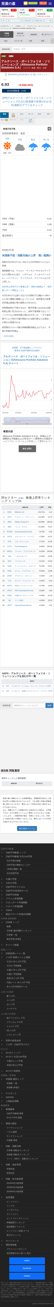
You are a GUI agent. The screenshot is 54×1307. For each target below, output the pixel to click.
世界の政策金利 (13, 1040)
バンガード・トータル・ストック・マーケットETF (31, 686)
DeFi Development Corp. (24, 591)
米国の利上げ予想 (15, 1065)
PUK (9, 542)
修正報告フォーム (27, 828)
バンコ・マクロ (21, 527)
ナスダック (11, 1093)
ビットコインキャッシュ (18, 1218)
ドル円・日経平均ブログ (18, 1044)
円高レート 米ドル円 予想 (18, 982)
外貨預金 (11, 1169)
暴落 (42, 41)
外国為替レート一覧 (15, 953)
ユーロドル (12, 1008)
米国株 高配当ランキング (18, 1154)
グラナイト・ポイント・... (25, 576)
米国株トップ (6, 34)
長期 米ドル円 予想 (15, 978)
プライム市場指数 (14, 898)
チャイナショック (15, 1136)
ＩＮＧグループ (21, 556)
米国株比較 (38, 20)
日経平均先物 (12, 894)
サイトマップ (12, 1241)
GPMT (9, 576)
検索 (49, 705)
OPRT (9, 605)
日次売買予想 (13, 873)
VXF (7, 691)
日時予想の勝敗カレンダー (19, 865)
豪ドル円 (11, 996)
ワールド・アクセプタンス (25, 551)
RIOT (10, 517)
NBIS (10, 522)
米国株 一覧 (12, 1083)
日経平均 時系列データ (17, 891)
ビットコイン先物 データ (18, 1231)
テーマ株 (48, 20)
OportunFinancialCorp (23, 605)
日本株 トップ (12, 922)
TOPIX (9, 910)
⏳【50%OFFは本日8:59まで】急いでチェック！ (27, 74)
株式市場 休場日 (14, 939)
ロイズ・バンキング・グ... (25, 581)
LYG (9, 581)
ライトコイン (13, 1214)
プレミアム (33, 3)
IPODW (10, 532)
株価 (4, 114)
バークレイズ (20, 561)
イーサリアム (13, 1210)
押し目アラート (47, 34)
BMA (10, 527)
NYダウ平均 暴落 (14, 1117)
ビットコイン (13, 1201)
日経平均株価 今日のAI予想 (19, 856)
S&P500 (10, 1097)
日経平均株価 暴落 (15, 1113)
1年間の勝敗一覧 (14, 869)
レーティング (15, 20)
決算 (30, 41)
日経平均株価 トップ (16, 852)
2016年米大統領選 (15, 1191)
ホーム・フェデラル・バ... (25, 571)
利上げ (4, 120)
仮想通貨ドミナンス (16, 1226)
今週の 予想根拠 (14, 974)
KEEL (9, 512)
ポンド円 (11, 1004)
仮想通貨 (10, 1197)
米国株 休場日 (13, 1087)
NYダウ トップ (13, 1053)
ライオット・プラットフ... (25, 517)
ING (9, 556)
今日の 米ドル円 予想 (16, 961)
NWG (9, 566)
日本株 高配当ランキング (18, 1150)
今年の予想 (11, 883)
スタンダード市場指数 (16, 902)
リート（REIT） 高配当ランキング (22, 1159)
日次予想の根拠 (14, 861)
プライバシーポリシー (17, 1249)
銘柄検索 (34, 34)
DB (9, 600)
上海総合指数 (12, 1101)
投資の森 (8, 3)
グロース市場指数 (14, 906)
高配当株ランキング (20, 34)
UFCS (9, 537)
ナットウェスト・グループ (25, 566)
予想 (13, 115)
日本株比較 (27, 20)
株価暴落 (10, 1109)
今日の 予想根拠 (14, 966)
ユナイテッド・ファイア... (25, 537)
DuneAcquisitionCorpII (23, 532)
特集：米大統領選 (14, 1179)
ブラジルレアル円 (15, 1022)
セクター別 (18, 41)
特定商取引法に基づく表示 (19, 1253)
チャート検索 (12, 945)
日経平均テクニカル (15, 887)
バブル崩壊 (12, 1132)
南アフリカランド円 (16, 1018)
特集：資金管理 (13, 1164)
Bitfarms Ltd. (19, 512)
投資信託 (11, 1173)
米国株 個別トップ (15, 1079)
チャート (13, 120)
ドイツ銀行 (19, 600)
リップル (11, 1206)
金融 (3, 56)
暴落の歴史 (11, 1123)
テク (21, 120)
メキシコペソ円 (14, 1034)
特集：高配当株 (13, 1146)
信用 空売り (30, 121)
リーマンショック (15, 1128)
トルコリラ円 (13, 1026)
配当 (6, 41)
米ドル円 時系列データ (17, 986)
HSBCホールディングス (24, 595)
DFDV (9, 591)
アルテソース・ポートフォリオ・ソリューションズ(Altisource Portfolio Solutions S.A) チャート (26, 360)
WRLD (9, 551)
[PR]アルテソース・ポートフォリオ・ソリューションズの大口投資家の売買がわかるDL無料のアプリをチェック (27, 102)
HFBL (9, 571)
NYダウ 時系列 (13, 1071)
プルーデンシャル (22, 542)
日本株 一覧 (12, 935)
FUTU (9, 546)
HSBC (9, 595)
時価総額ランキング (16, 1222)
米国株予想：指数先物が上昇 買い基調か (26, 255)
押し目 (43, 3)
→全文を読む (8, 336)
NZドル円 (11, 1030)
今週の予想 (11, 879)
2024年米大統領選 (15, 1183)
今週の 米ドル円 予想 (16, 970)
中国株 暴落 (12, 1140)
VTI (7, 686)
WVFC (9, 586)
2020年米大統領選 (15, 1187)
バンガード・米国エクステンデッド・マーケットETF (32, 691)
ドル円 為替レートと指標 (18, 957)
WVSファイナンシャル (24, 586)
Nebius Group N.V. (22, 522)
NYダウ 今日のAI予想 (16, 1056)
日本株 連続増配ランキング (19, 930)
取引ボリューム (14, 1235)
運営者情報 (11, 1245)
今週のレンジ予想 (15, 1061)
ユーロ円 (11, 1000)
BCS (9, 561)
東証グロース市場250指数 (18, 914)
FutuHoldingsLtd (21, 546)
